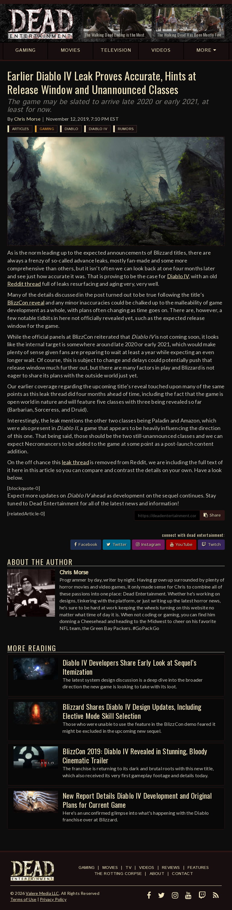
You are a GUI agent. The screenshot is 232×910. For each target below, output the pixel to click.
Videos (146, 868)
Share (212, 515)
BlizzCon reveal (25, 302)
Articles (20, 129)
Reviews (171, 868)
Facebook (85, 545)
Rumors (126, 129)
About (157, 874)
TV (128, 868)
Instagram (148, 545)
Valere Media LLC (42, 893)
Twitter (117, 545)
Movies (110, 868)
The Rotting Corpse (118, 874)
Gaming (47, 129)
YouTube (181, 545)
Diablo (71, 129)
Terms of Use (23, 899)
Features (198, 868)
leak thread (75, 462)
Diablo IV (98, 129)
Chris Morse (27, 119)
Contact (182, 874)
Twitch (211, 545)
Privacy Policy (53, 899)
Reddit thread (24, 283)
